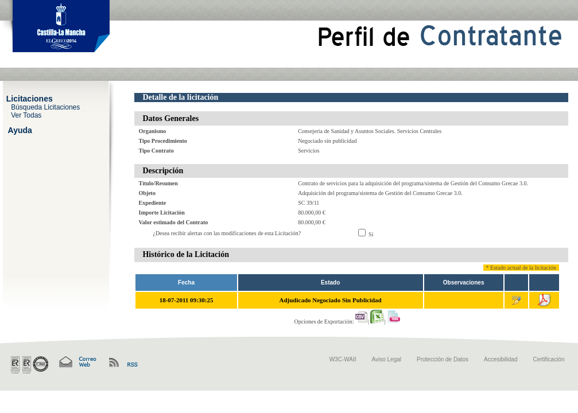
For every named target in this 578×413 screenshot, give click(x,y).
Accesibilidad (500, 359)
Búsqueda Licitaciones (45, 107)
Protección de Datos (442, 359)
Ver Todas (26, 115)
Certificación (548, 359)
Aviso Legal (387, 359)
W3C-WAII (342, 359)
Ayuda (20, 129)
